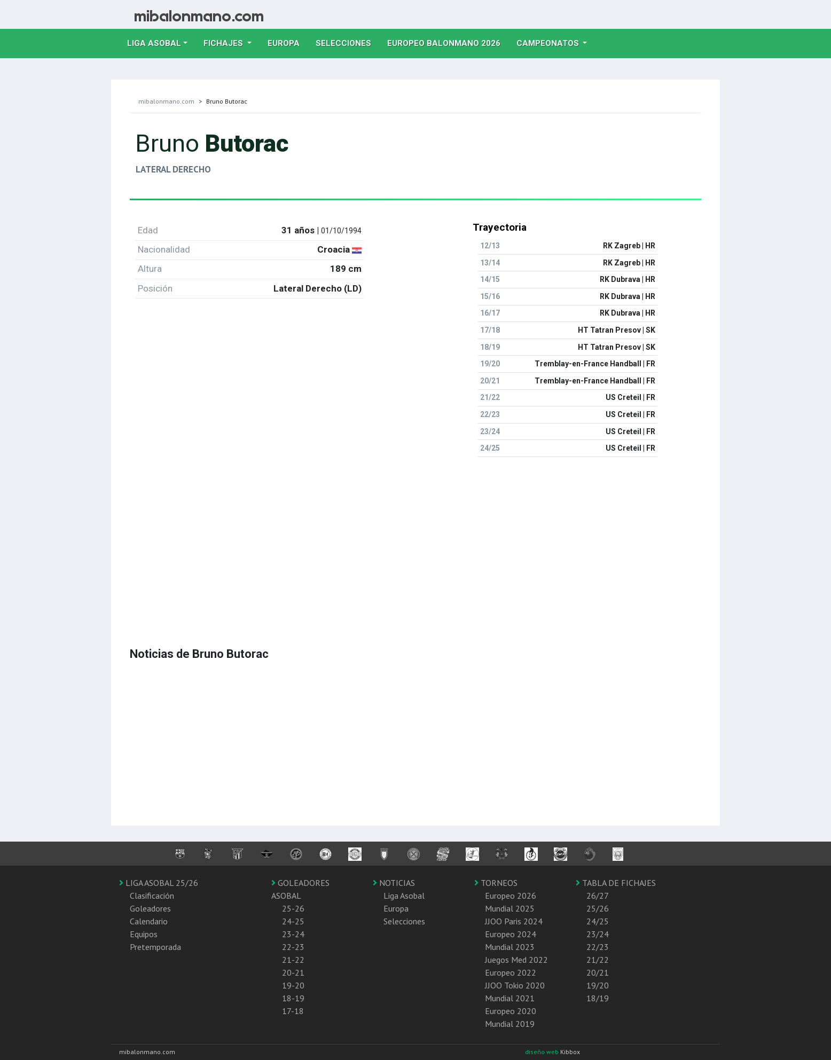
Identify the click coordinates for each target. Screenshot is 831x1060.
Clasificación (152, 895)
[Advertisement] (415, 540)
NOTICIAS (394, 882)
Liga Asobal (404, 895)
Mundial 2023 (510, 946)
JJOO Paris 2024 (514, 921)
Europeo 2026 (510, 895)
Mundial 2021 (510, 998)
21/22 (597, 959)
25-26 (293, 908)
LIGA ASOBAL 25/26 (158, 882)
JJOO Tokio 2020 (515, 985)
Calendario (149, 921)
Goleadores (150, 908)
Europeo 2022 (510, 972)
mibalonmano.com (166, 101)
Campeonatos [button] (548, 43)
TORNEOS (496, 882)
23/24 (597, 934)
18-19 (293, 998)
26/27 (597, 895)
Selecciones (347, 42)
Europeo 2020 (510, 1011)
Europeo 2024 (510, 934)
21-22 (293, 959)
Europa (288, 42)
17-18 (293, 1011)
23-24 (293, 934)
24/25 (597, 921)
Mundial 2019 (510, 1023)
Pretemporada (155, 946)
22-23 (293, 946)
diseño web (542, 1052)
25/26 (597, 908)
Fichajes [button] (224, 43)
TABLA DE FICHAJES (616, 882)
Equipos (144, 934)
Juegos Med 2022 (516, 959)
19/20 (597, 985)
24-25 (293, 921)
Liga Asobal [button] (154, 43)
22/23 (597, 946)
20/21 (597, 972)
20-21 (293, 972)
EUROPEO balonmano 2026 (447, 42)
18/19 (597, 998)
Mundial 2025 (510, 908)
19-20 (293, 985)
